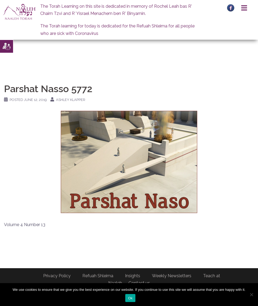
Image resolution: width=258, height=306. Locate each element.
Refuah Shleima (97, 275)
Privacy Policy (57, 275)
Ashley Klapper (70, 100)
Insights (132, 275)
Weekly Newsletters (171, 275)
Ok (130, 298)
